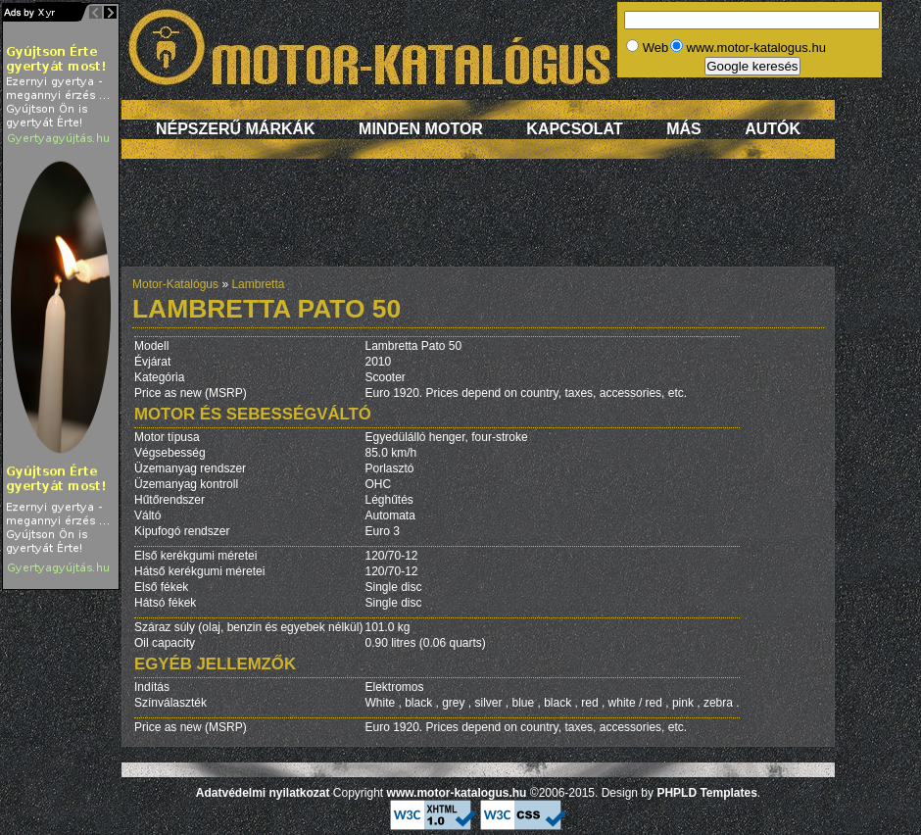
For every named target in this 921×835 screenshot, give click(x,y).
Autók (772, 129)
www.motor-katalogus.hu (457, 793)
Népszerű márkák (235, 129)
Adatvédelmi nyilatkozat (263, 793)
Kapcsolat (574, 129)
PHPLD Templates (706, 793)
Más (684, 129)
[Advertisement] (478, 222)
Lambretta (257, 284)
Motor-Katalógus (175, 284)
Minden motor (421, 129)
